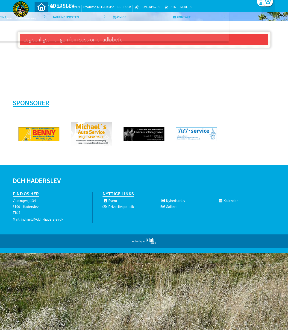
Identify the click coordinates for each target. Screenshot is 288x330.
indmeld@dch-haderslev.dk (42, 219)
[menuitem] (41, 15)
